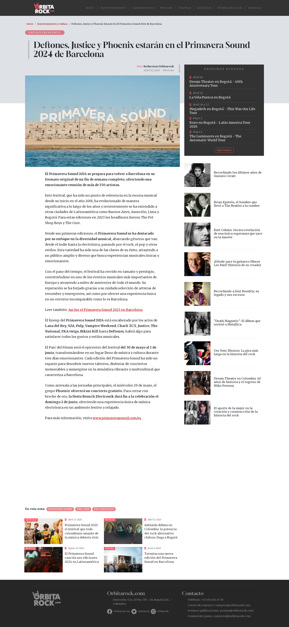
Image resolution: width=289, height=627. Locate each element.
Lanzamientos (143, 7)
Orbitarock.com (122, 611)
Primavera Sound (60, 509)
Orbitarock (143, 611)
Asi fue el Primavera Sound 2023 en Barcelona (105, 310)
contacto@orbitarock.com (232, 605)
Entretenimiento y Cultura (52, 23)
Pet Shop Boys (104, 509)
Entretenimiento (114, 7)
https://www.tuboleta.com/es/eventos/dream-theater (224, 82)
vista (62, 531)
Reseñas (185, 7)
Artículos (204, 7)
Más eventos (224, 150)
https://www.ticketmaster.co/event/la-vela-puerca (224, 95)
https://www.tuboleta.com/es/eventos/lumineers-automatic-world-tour (224, 136)
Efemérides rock (229, 7)
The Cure (83, 509)
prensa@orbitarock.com (236, 610)
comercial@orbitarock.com (232, 616)
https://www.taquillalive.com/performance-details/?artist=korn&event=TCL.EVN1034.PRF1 (224, 123)
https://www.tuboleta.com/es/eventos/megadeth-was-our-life (224, 109)
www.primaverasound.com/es (117, 418)
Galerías (254, 7)
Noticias (166, 7)
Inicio (90, 7)
